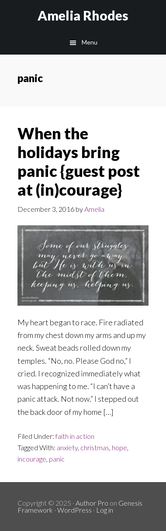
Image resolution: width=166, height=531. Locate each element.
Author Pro (92, 503)
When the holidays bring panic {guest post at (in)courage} (78, 162)
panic (57, 459)
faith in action (74, 436)
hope (119, 447)
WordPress (74, 510)
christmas (94, 447)
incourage (31, 459)
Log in (104, 510)
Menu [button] (89, 42)
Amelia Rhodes (83, 15)
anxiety (67, 447)
